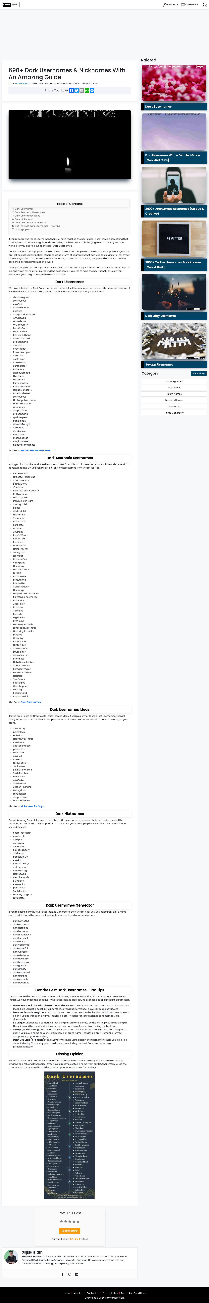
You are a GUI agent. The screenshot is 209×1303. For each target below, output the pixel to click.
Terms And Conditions (133, 1293)
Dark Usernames (24, 208)
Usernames (21, 83)
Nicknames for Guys (32, 806)
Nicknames (174, 387)
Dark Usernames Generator (30, 222)
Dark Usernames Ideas (27, 215)
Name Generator (174, 412)
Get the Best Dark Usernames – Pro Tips (37, 226)
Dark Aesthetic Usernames (30, 212)
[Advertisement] (104, 31)
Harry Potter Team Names (35, 450)
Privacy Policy (110, 1293)
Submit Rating (70, 1231)
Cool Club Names (31, 702)
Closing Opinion (23, 229)
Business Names (174, 400)
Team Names (174, 394)
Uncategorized (174, 381)
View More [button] (199, 373)
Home (67, 1293)
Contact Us (93, 1293)
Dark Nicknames (24, 219)
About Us (78, 1293)
